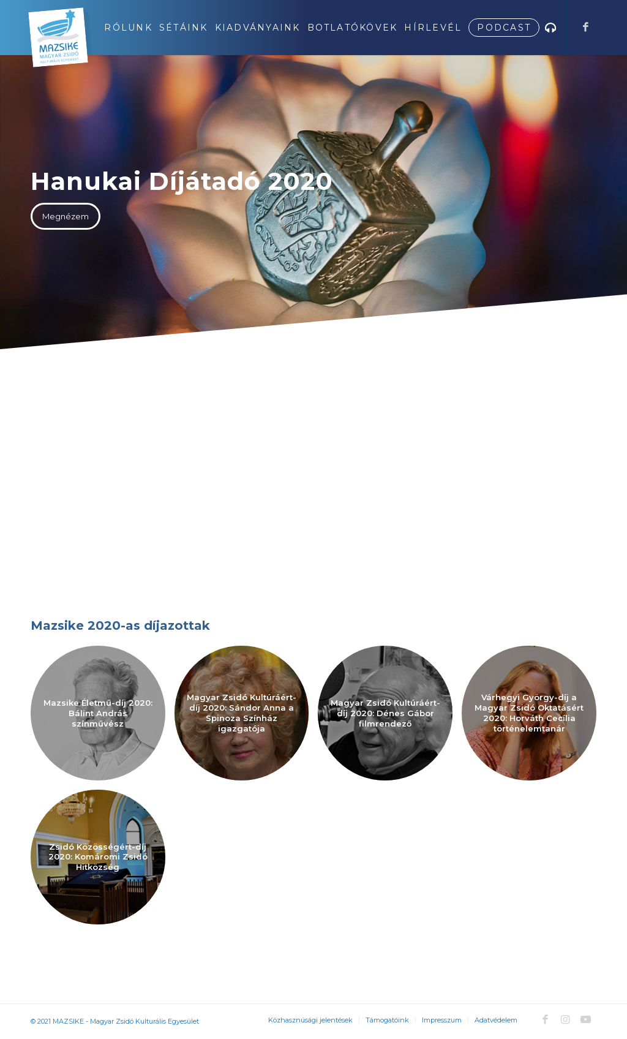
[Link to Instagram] (565, 1019)
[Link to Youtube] (585, 1019)
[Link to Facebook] (585, 27)
